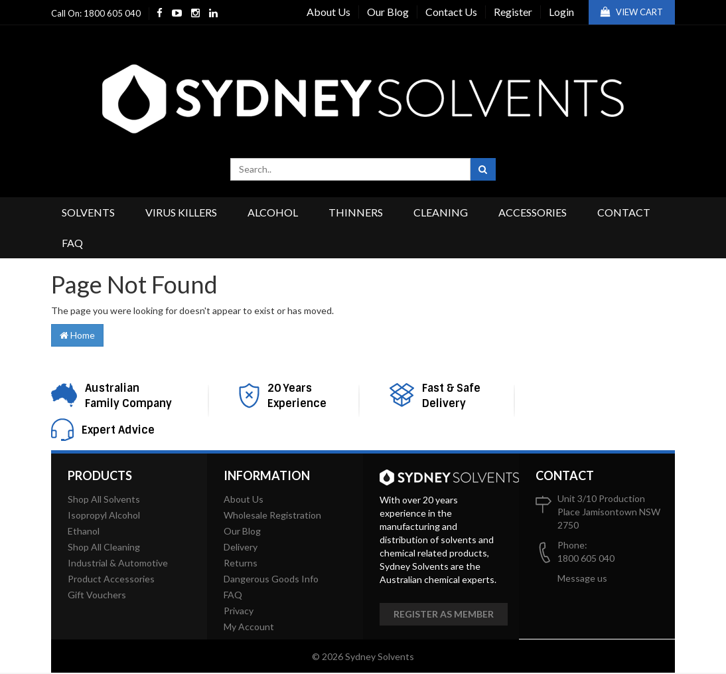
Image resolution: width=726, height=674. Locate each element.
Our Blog (388, 11)
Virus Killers (181, 212)
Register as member (444, 614)
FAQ (72, 242)
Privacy (239, 610)
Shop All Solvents (104, 499)
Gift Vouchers (97, 594)
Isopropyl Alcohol (104, 515)
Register (513, 11)
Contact (623, 212)
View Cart (632, 12)
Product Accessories (111, 578)
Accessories (532, 212)
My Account (249, 626)
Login (561, 11)
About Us (328, 11)
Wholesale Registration (272, 515)
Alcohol (273, 212)
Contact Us (451, 11)
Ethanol (84, 531)
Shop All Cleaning (104, 546)
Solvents (88, 212)
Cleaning (440, 212)
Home (77, 335)
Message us (582, 578)
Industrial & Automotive (118, 562)
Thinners (355, 212)
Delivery (240, 546)
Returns (240, 562)
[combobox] (350, 169)
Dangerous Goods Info (271, 578)
